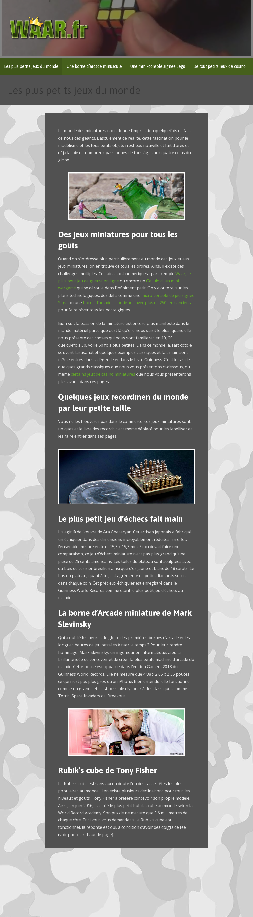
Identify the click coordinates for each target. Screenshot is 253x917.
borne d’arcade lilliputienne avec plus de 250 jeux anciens (136, 302)
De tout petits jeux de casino (219, 66)
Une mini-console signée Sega (157, 66)
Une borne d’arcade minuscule (94, 66)
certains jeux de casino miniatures (103, 374)
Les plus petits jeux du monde (31, 66)
